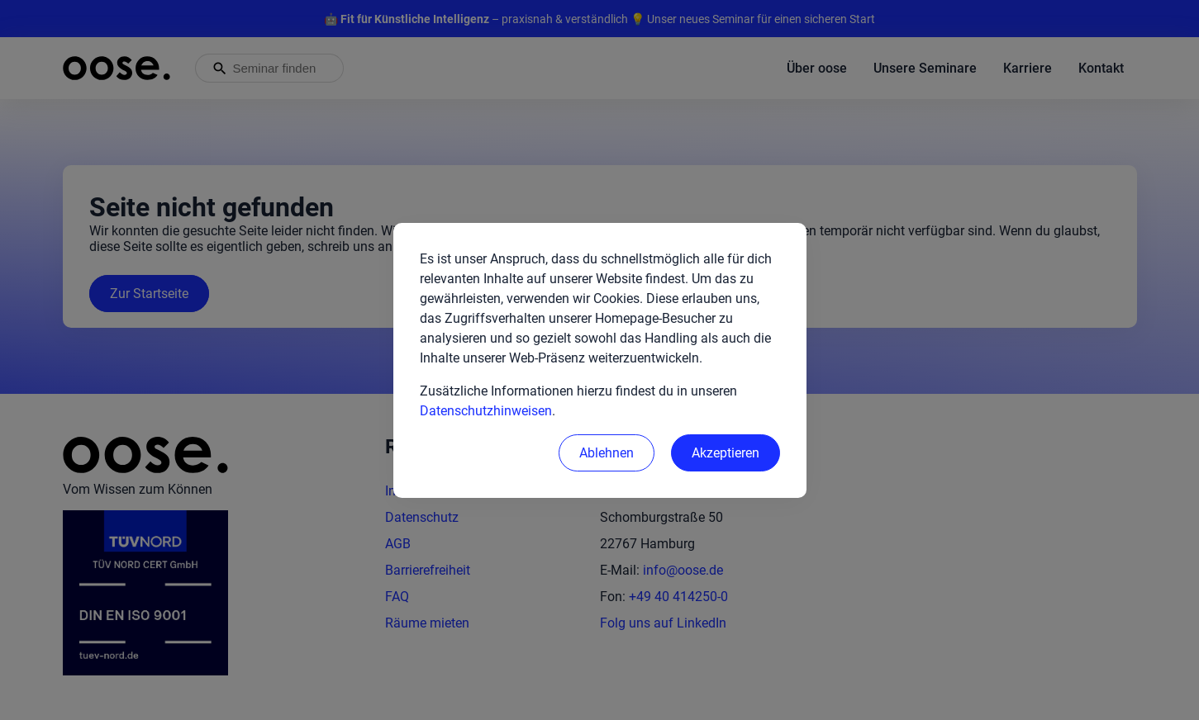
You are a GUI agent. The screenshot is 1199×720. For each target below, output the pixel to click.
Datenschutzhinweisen (486, 411)
